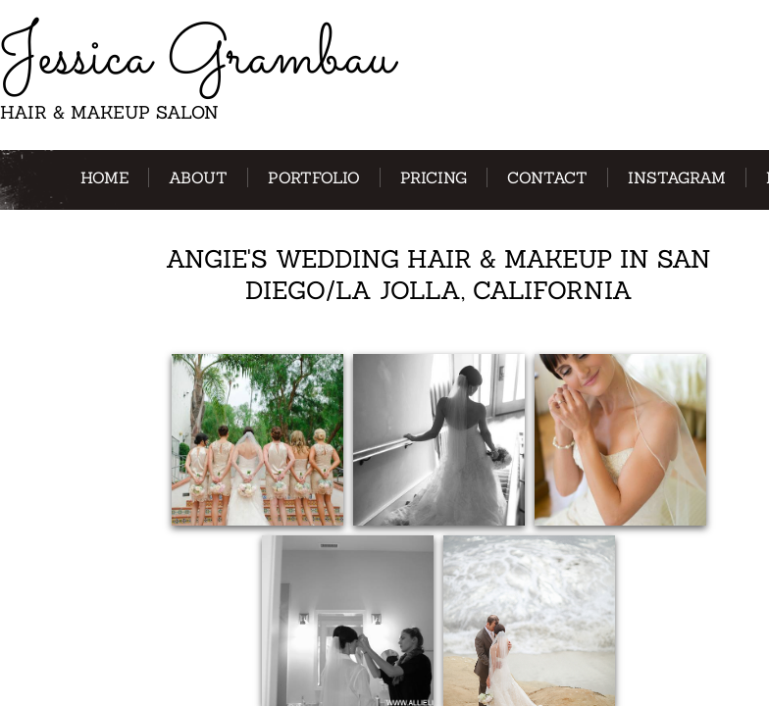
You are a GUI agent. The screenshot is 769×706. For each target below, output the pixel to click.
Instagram (677, 177)
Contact (547, 177)
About (198, 177)
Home (104, 177)
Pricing (433, 177)
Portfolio (314, 177)
